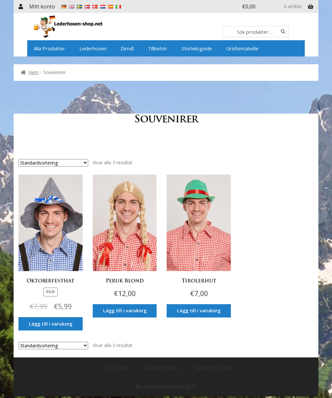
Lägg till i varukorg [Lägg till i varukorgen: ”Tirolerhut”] (204, 310)
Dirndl (127, 48)
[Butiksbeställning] (53, 163)
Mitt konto (42, 6)
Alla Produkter (49, 48)
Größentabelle (242, 48)
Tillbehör (157, 48)
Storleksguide (197, 48)
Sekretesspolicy (214, 362)
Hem (34, 72)
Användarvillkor (161, 362)
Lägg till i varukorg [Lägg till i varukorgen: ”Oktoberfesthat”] (50, 322)
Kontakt (117, 362)
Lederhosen (92, 48)
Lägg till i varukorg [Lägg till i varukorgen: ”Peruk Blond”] (127, 310)
